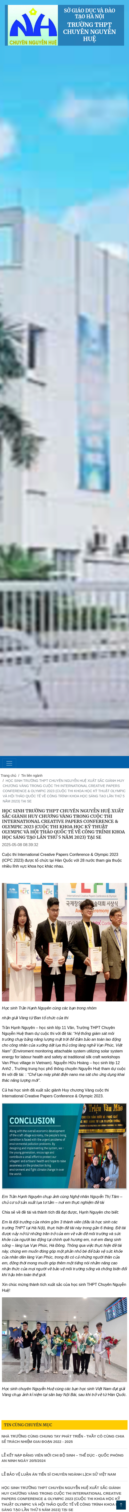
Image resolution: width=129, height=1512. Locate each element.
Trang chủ (8, 775)
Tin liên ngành (32, 775)
